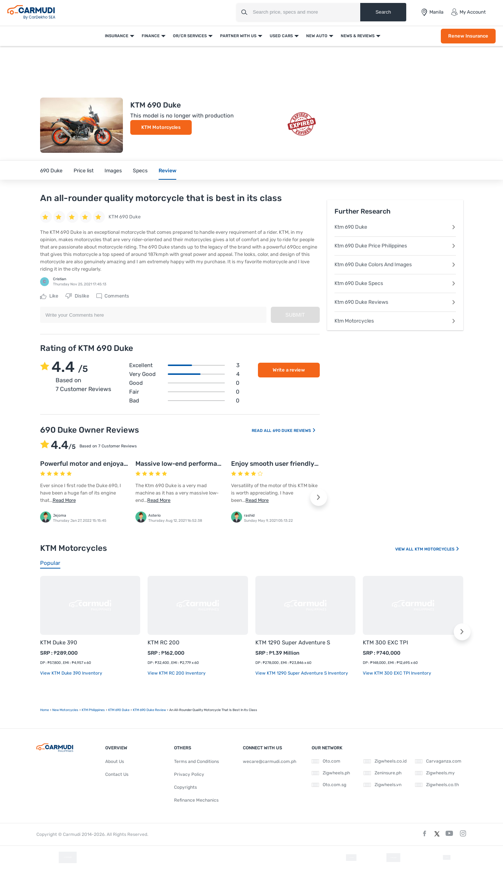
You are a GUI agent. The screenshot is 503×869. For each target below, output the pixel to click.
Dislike (77, 296)
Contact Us (116, 774)
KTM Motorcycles (161, 127)
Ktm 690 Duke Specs (395, 283)
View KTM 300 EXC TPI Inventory (397, 673)
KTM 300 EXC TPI (385, 642)
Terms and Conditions (196, 761)
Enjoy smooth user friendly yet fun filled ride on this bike (318, 463)
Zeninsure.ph (382, 772)
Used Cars (281, 36)
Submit (295, 315)
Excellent (184, 365)
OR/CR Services (190, 36)
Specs (140, 171)
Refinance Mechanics (196, 800)
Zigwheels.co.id (385, 761)
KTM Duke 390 (58, 642)
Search (383, 12)
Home (44, 710)
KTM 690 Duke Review (149, 710)
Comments (112, 296)
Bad (184, 400)
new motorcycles (65, 710)
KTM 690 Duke (119, 710)
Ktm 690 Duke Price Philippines (395, 246)
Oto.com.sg (329, 784)
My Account (468, 12)
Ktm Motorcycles (395, 321)
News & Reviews (358, 36)
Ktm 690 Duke (395, 227)
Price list (83, 171)
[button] (318, 497)
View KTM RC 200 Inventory (177, 673)
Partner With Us (238, 36)
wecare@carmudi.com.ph (269, 761)
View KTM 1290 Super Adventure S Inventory (301, 673)
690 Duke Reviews (294, 430)
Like (49, 296)
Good (184, 383)
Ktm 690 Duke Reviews (395, 302)
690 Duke (51, 171)
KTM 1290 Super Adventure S (292, 642)
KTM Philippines (93, 710)
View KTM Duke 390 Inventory (71, 673)
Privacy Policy (189, 774)
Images (113, 171)
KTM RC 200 (164, 642)
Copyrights (185, 787)
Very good (184, 374)
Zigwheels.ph (331, 772)
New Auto (316, 36)
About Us (114, 761)
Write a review (289, 370)
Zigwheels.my (435, 772)
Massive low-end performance (182, 463)
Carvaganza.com (438, 761)
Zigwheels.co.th (437, 784)
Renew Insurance (468, 36)
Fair (184, 391)
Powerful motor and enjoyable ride (93, 463)
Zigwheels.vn (382, 784)
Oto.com (326, 761)
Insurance (116, 36)
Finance (151, 36)
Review (167, 171)
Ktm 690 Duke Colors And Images (395, 264)
